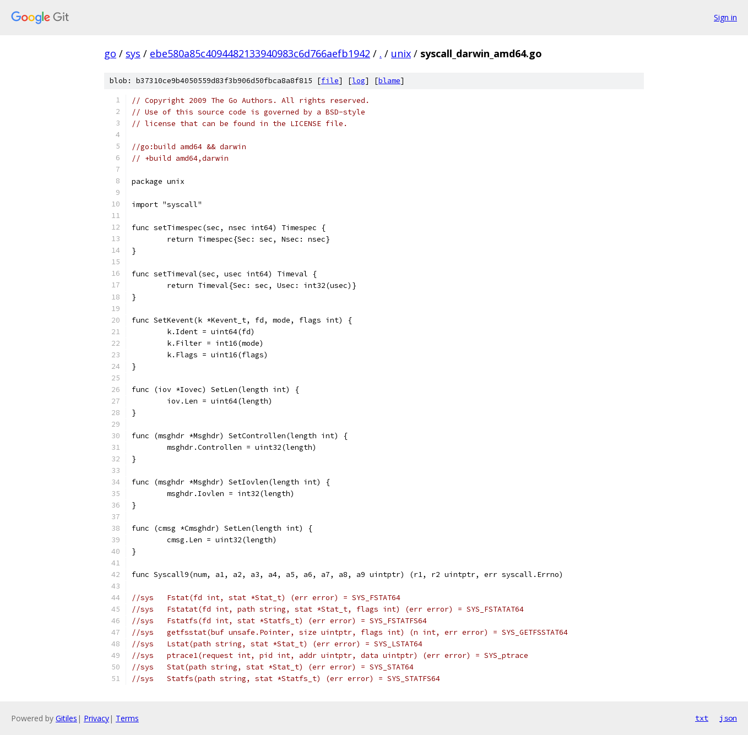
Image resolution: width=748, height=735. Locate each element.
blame (389, 80)
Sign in (725, 17)
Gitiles (66, 718)
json (728, 718)
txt (701, 718)
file (330, 80)
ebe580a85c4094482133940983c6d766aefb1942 (260, 53)
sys (133, 53)
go (110, 53)
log (358, 80)
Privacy (96, 718)
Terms (127, 718)
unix (401, 53)
